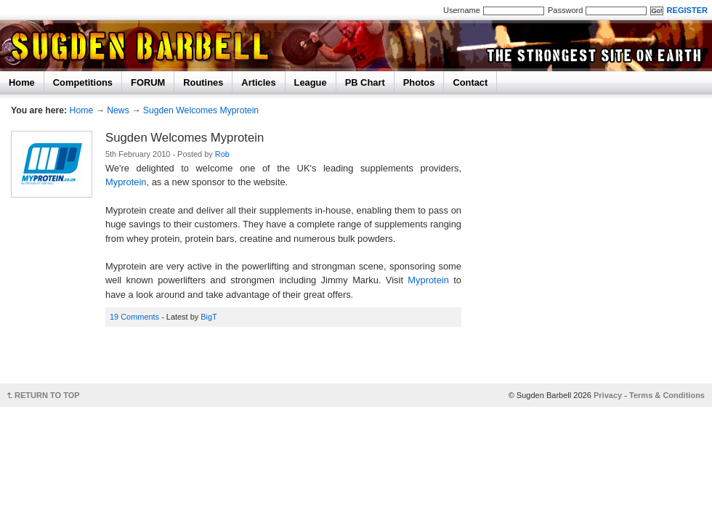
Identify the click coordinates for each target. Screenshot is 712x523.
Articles (258, 82)
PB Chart (365, 82)
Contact (470, 82)
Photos (419, 82)
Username (461, 10)
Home (22, 82)
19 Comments (134, 316)
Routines (203, 82)
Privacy (608, 395)
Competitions (83, 82)
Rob (222, 154)
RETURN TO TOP (47, 395)
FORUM (148, 82)
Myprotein (126, 182)
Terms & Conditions (667, 395)
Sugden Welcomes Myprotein (201, 110)
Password (565, 10)
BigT (209, 316)
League (310, 82)
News (118, 110)
